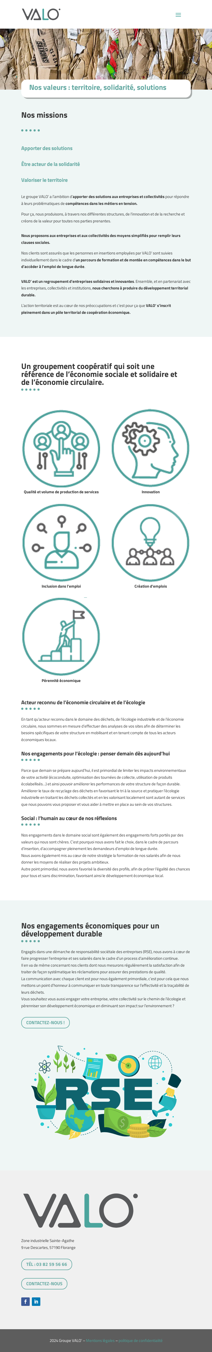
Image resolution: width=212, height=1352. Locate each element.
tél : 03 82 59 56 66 (46, 1264)
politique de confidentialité (141, 1340)
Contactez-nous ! (45, 1022)
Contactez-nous (44, 1283)
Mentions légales (100, 1340)
